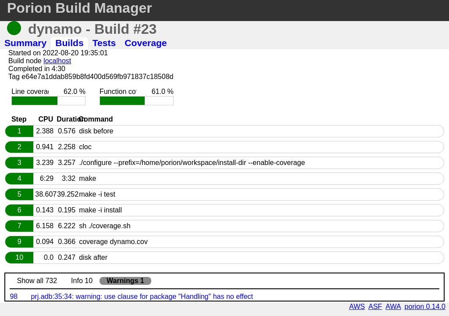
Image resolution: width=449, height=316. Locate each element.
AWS (357, 306)
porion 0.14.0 (425, 306)
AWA (393, 306)
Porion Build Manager (79, 8)
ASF (375, 306)
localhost (57, 61)
